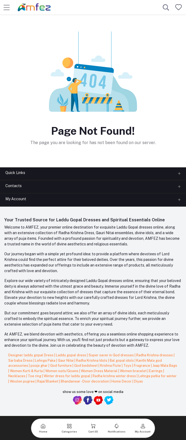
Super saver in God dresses (112, 355)
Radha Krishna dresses (155, 355)
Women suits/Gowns (62, 371)
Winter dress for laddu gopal (67, 376)
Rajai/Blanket (48, 381)
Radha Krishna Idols (92, 360)
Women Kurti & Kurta (27, 371)
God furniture (61, 366)
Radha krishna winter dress (115, 376)
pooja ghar (39, 366)
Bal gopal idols (122, 360)
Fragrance (142, 366)
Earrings (156, 371)
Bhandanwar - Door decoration (85, 381)
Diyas (138, 381)
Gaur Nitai (66, 360)
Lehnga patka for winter (157, 376)
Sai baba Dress (20, 360)
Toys (127, 366)
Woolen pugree (23, 381)
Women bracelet (133, 371)
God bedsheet (86, 366)
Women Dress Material (99, 371)
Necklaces (17, 376)
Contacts (13, 186)
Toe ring (35, 376)
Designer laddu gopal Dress (31, 355)
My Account (15, 199)
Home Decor (121, 381)
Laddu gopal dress (71, 355)
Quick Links (15, 173)
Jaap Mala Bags (165, 366)
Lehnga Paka (45, 360)
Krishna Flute (111, 366)
